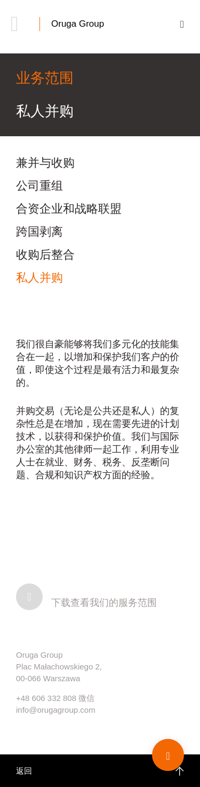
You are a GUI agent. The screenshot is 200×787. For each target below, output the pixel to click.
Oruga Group (77, 24)
